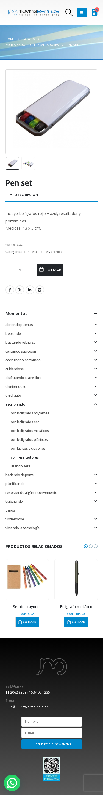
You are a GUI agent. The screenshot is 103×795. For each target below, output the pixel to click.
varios (10, 510)
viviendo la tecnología (22, 527)
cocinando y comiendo (22, 359)
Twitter (19, 289)
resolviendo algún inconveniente (31, 492)
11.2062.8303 (15, 692)
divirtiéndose (15, 386)
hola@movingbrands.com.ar (27, 706)
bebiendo (13, 333)
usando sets (20, 465)
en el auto (13, 395)
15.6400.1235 (39, 692)
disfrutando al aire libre (23, 377)
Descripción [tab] (26, 194)
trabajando (14, 501)
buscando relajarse (20, 342)
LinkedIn (30, 289)
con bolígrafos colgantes (30, 412)
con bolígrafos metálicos (30, 430)
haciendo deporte (19, 474)
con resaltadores (36, 252)
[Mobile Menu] (82, 12)
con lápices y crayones (28, 448)
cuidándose (14, 368)
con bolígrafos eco (25, 421)
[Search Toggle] (69, 12)
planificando (14, 483)
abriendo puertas (19, 324)
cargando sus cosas (21, 351)
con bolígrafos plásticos (29, 439)
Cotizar (53, 269)
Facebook (9, 289)
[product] (27, 578)
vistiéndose (14, 518)
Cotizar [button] (29, 622)
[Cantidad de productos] (20, 270)
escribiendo (60, 252)
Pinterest (39, 289)
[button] (85, 546)
